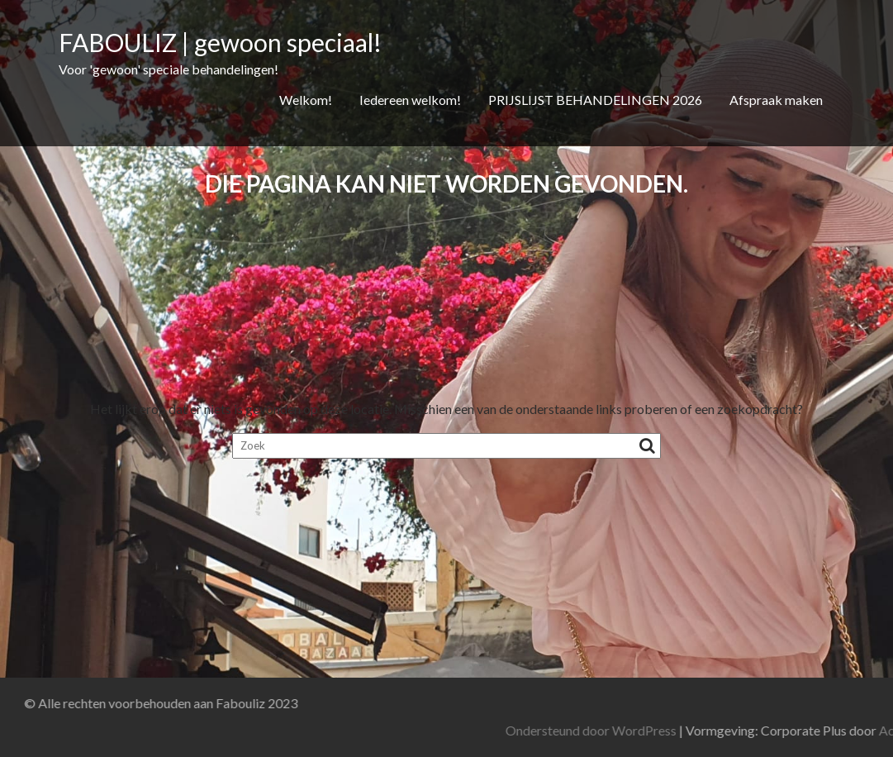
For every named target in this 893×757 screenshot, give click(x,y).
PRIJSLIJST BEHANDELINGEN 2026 (595, 99)
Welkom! (305, 99)
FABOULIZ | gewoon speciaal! (220, 42)
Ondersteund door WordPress (709, 730)
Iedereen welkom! (410, 99)
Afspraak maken (776, 99)
